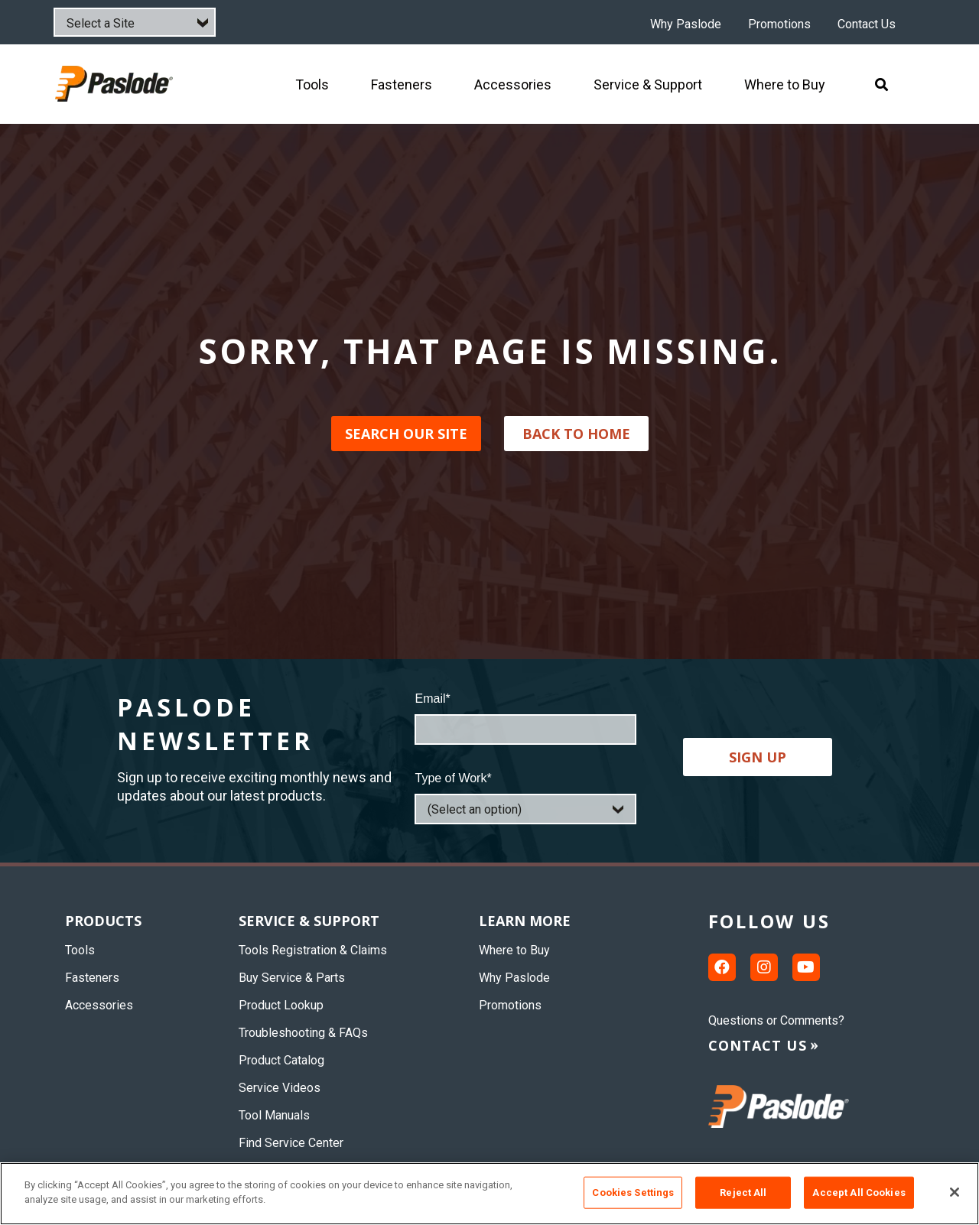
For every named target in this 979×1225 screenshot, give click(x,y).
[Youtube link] (806, 967)
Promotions (779, 24)
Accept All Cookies (858, 1192)
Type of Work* (453, 778)
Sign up (757, 757)
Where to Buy (514, 950)
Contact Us (867, 24)
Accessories (99, 1005)
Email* (432, 698)
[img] (116, 84)
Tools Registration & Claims (313, 950)
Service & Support (309, 920)
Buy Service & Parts (292, 977)
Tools (80, 950)
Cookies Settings (633, 1192)
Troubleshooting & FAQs (303, 1032)
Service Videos (279, 1087)
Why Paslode (685, 24)
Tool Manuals (274, 1115)
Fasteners (92, 977)
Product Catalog (281, 1060)
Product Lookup (281, 1005)
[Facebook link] (722, 967)
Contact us (757, 1045)
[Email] (525, 729)
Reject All (743, 1192)
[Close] (954, 1192)
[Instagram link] (764, 967)
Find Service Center (291, 1143)
